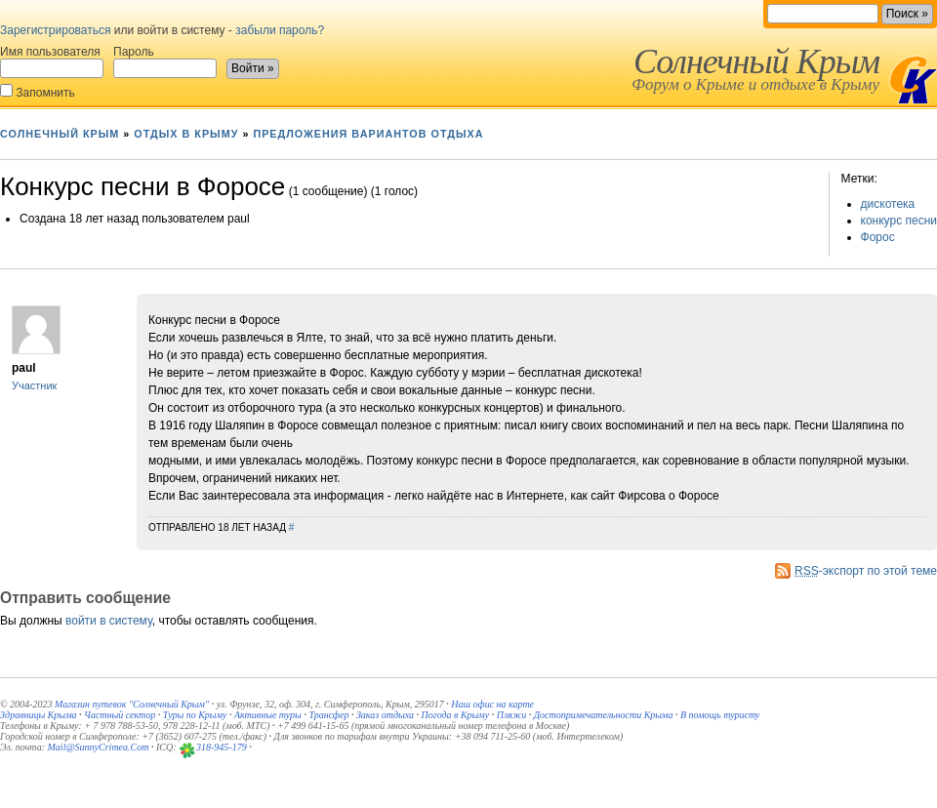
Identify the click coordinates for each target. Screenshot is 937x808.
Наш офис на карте (492, 704)
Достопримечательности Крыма (603, 714)
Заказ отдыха (385, 714)
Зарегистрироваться (55, 30)
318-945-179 (221, 747)
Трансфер (328, 714)
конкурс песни (899, 220)
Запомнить (37, 91)
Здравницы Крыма (38, 714)
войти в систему (108, 620)
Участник (34, 385)
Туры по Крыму (195, 714)
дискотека (888, 204)
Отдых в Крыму (186, 134)
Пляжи (512, 714)
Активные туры (268, 714)
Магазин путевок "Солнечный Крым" (132, 704)
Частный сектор (119, 714)
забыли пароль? (279, 30)
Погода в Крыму (456, 714)
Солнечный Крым (756, 61)
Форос (878, 237)
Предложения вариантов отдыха (368, 134)
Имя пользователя (51, 61)
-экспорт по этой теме (865, 571)
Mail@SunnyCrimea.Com (98, 747)
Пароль (165, 61)
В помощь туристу (719, 714)
